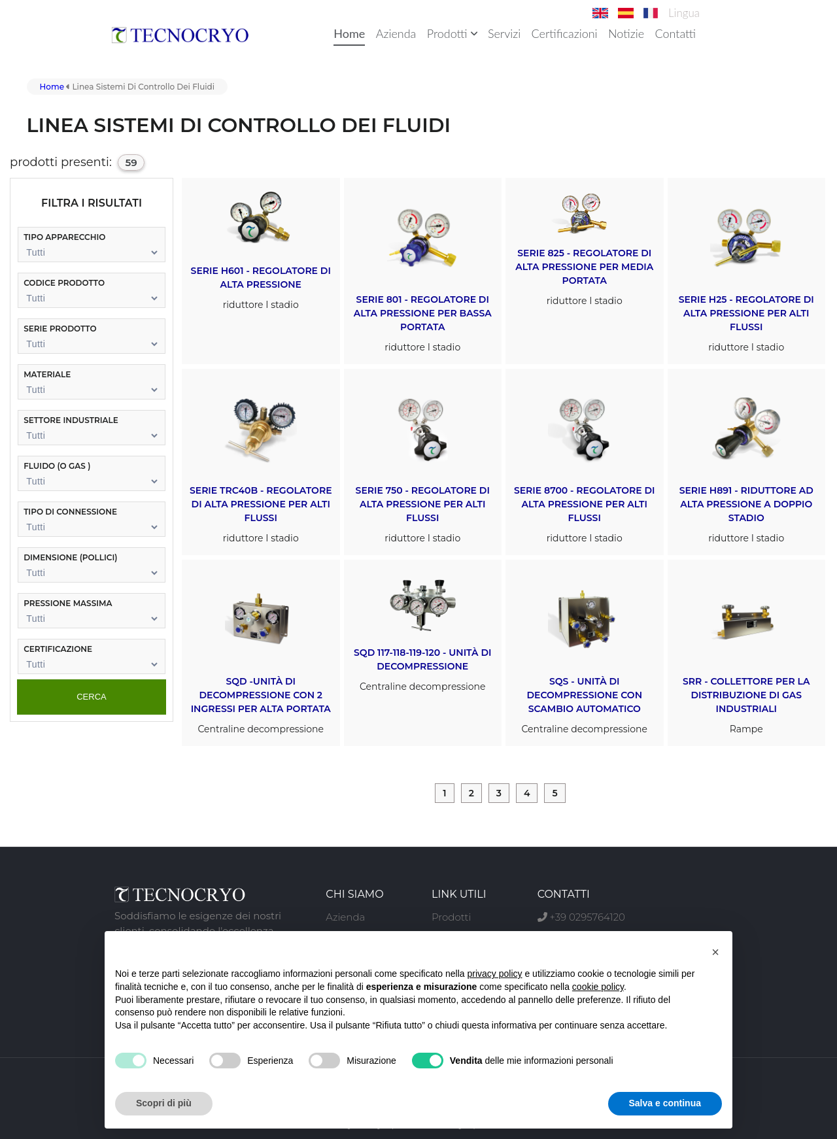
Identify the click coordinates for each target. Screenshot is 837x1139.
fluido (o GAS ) (57, 466)
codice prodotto (64, 283)
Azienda (396, 33)
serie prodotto (60, 328)
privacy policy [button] (495, 973)
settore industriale (71, 420)
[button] (715, 952)
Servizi (504, 33)
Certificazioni (565, 33)
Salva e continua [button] (665, 1103)
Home (349, 33)
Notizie (626, 33)
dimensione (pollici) (70, 557)
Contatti (675, 33)
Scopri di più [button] (164, 1103)
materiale (47, 374)
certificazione (58, 649)
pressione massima (68, 603)
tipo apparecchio (64, 237)
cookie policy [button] (598, 986)
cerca (92, 697)
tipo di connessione (70, 512)
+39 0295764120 (581, 917)
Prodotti (452, 33)
